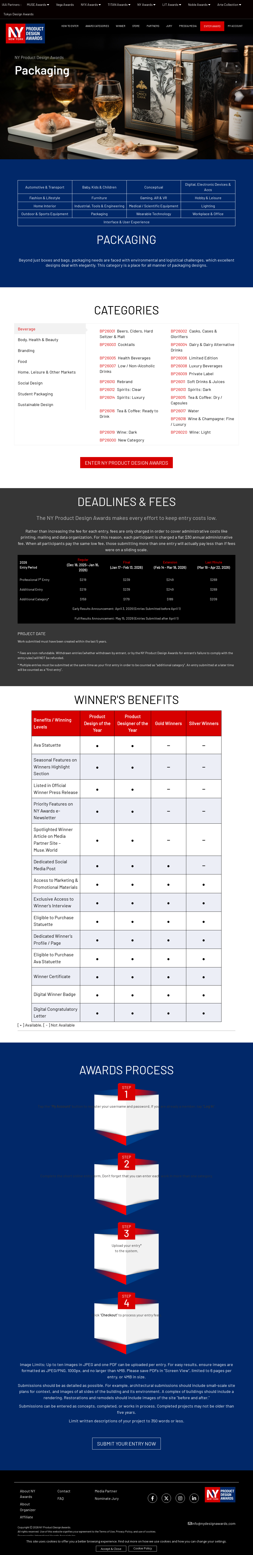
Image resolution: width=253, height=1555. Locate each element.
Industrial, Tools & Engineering (99, 206)
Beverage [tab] (26, 328)
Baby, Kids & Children (99, 187)
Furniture (99, 197)
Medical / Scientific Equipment (153, 206)
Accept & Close (111, 1549)
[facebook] (152, 1498)
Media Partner (106, 1491)
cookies (150, 1531)
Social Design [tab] (30, 382)
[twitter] (166, 1498)
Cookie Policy (142, 1548)
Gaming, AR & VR (153, 197)
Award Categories (97, 25)
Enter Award (212, 26)
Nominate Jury (107, 1498)
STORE (136, 25)
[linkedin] (194, 1498)
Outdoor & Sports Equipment (44, 213)
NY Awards (146, 4)
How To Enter (70, 25)
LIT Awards (171, 4)
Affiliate (26, 1517)
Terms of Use (107, 1531)
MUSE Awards (38, 4)
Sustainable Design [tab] (35, 404)
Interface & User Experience (127, 222)
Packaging (99, 213)
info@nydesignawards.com (211, 1523)
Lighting (208, 206)
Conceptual (153, 187)
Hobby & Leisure (208, 197)
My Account (235, 25)
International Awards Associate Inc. (55, 1535)
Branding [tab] (26, 350)
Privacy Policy (124, 1531)
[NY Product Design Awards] (25, 33)
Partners (153, 25)
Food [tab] (22, 361)
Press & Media (188, 25)
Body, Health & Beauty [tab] (38, 339)
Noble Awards (199, 4)
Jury (169, 25)
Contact (63, 1491)
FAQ (60, 1498)
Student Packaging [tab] (35, 393)
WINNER (120, 25)
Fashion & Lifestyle (44, 197)
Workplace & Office (208, 213)
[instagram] (180, 1498)
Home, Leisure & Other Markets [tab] (47, 371)
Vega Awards (65, 4)
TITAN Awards (119, 4)
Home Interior (45, 206)
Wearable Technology (153, 213)
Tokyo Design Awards (18, 14)
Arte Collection (229, 4)
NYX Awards (91, 4)
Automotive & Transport (44, 187)
